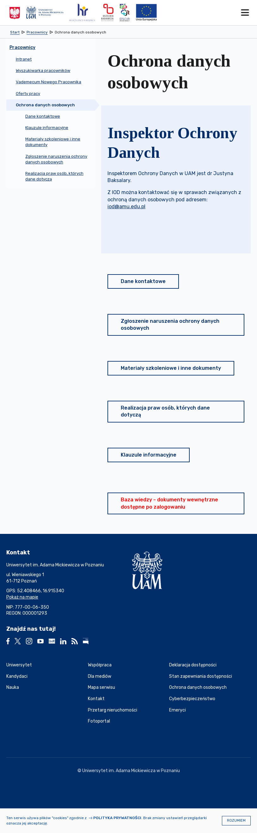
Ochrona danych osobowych (198, 687)
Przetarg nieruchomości (112, 710)
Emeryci (177, 710)
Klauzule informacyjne (148, 455)
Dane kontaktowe (143, 281)
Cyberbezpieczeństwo (192, 698)
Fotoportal (99, 721)
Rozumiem (236, 820)
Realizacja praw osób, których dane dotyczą (165, 411)
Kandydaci (17, 676)
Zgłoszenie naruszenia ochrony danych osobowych (170, 324)
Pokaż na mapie (22, 597)
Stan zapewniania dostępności (200, 676)
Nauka (12, 687)
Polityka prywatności (117, 818)
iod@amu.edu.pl (126, 207)
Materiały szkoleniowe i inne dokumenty (171, 368)
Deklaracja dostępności (193, 665)
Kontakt (96, 698)
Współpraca (100, 665)
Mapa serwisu (101, 687)
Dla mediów (99, 676)
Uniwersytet (19, 665)
